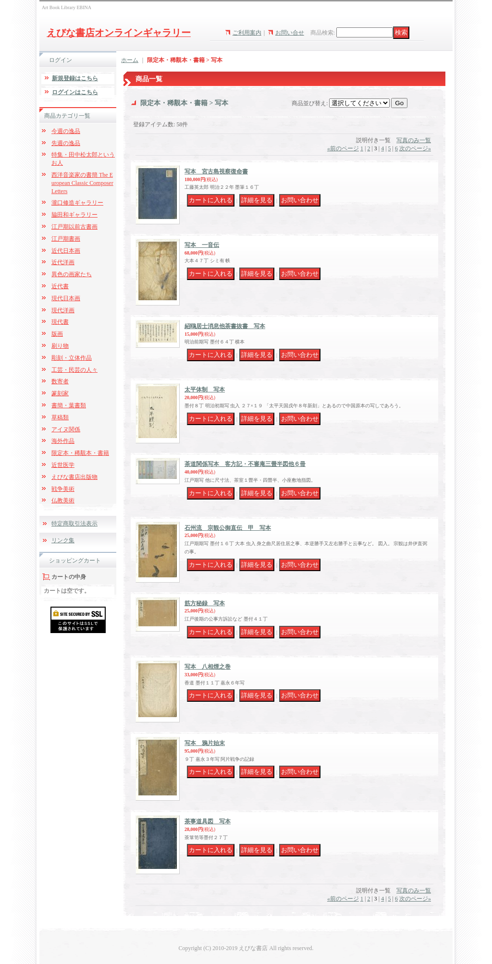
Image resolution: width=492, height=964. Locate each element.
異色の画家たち (71, 274)
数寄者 (60, 381)
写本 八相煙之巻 (207, 666)
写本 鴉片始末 (204, 743)
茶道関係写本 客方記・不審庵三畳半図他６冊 (245, 464)
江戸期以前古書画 (74, 226)
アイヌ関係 (65, 429)
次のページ (415, 148)
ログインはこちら (75, 92)
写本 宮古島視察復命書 (216, 171)
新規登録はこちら (75, 78)
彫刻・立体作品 (71, 357)
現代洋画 (62, 310)
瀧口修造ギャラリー (77, 202)
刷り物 (60, 345)
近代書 (60, 286)
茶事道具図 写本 (207, 821)
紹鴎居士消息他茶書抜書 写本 (224, 326)
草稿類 (60, 417)
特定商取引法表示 (74, 523)
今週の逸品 (65, 131)
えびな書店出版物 (74, 477)
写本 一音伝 (201, 245)
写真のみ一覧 (413, 140)
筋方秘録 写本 (204, 603)
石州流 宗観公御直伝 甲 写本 (227, 528)
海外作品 (62, 441)
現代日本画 (65, 298)
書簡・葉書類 (68, 405)
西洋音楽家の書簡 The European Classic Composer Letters (82, 183)
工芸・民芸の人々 (74, 369)
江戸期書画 (65, 238)
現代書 (60, 321)
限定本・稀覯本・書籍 (80, 453)
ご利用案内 (247, 32)
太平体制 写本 (204, 389)
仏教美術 (62, 500)
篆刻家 (60, 393)
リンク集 (62, 540)
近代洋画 (62, 262)
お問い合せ (289, 32)
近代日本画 (65, 250)
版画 (57, 333)
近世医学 (62, 465)
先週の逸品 (65, 143)
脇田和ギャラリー (74, 214)
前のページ (343, 148)
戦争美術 (62, 489)
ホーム (129, 60)
